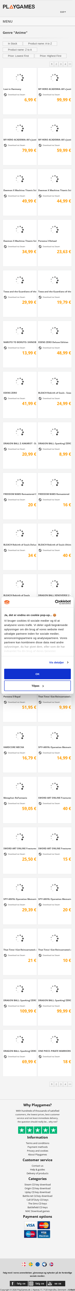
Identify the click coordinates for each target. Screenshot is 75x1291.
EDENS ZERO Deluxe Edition (53, 342)
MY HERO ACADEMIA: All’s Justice (54, 139)
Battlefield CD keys (38, 1207)
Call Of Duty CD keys (37, 1199)
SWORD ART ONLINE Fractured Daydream (54, 848)
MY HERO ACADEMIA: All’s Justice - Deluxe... (19, 139)
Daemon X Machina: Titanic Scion (19, 240)
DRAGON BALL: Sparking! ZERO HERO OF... (54, 443)
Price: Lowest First (18, 55)
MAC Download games (37, 1211)
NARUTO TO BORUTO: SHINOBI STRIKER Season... (19, 342)
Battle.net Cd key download (37, 1196)
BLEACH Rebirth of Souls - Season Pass (54, 392)
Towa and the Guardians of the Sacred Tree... (19, 291)
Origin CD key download (38, 1188)
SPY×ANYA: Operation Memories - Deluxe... (54, 747)
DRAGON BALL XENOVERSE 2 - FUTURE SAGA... (54, 595)
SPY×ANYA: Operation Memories (54, 899)
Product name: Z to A (20, 49)
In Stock (12, 43)
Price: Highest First (50, 55)
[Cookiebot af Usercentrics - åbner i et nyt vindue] (55, 602)
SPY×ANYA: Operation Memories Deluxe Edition (19, 899)
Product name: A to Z (40, 43)
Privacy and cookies (37, 1150)
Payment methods (38, 1147)
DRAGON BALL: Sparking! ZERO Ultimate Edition (19, 1000)
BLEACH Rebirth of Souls (16, 595)
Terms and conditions (37, 1143)
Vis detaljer (56, 662)
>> (70, 64)
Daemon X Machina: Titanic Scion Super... (19, 190)
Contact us (37, 1165)
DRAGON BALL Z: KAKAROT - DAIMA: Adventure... (19, 443)
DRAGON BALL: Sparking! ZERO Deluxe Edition (54, 1000)
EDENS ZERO (10, 392)
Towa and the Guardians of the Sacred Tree (54, 291)
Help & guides (37, 1169)
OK (38, 673)
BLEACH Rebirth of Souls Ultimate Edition (54, 544)
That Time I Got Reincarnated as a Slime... (54, 696)
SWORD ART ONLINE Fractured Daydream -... (54, 797)
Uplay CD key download (37, 1192)
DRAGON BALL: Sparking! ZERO (19, 1050)
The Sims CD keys (37, 1203)
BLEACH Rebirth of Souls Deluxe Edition (19, 544)
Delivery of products (37, 1173)
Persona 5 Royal (11, 696)
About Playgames (37, 1154)
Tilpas (38, 685)
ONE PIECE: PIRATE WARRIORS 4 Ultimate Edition (54, 1050)
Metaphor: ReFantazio (15, 797)
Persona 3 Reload (47, 240)
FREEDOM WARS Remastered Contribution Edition (19, 494)
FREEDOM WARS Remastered (53, 494)
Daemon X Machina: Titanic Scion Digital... (54, 190)
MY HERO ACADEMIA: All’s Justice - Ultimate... (54, 89)
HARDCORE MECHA (13, 747)
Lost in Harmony (12, 89)
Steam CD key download (37, 1184)
